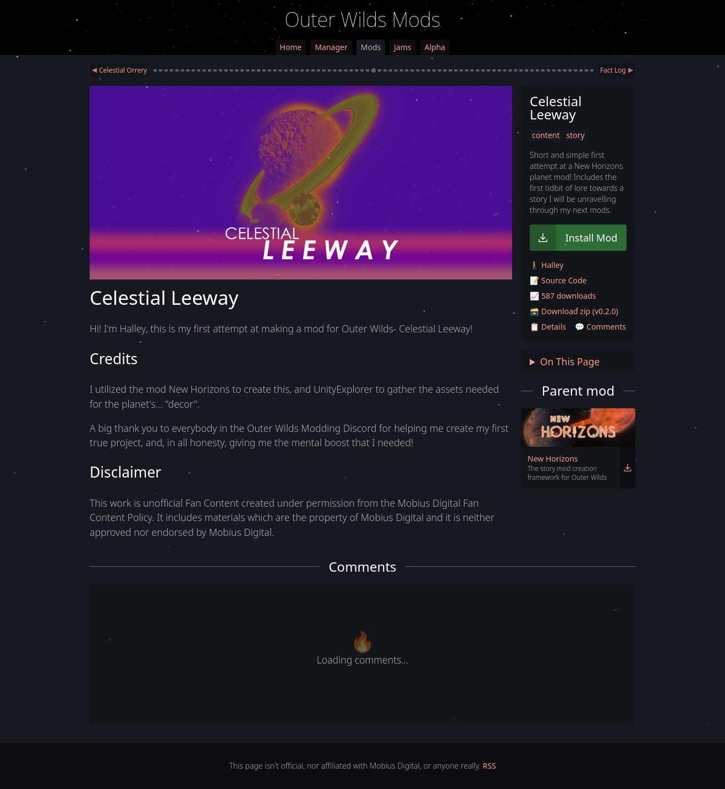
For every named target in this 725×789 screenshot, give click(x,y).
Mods (371, 47)
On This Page (570, 361)
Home (291, 47)
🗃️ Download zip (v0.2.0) (574, 311)
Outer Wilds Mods (363, 19)
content (546, 135)
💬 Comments (600, 326)
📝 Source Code (558, 280)
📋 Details (548, 326)
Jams (402, 47)
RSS (489, 765)
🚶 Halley (546, 265)
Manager (331, 47)
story (576, 135)
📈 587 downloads (563, 296)
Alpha (435, 47)
